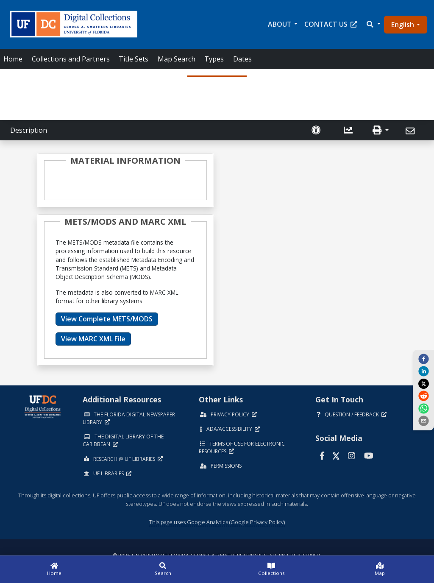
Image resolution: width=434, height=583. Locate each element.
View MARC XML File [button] (93, 338)
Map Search (176, 59)
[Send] (411, 131)
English (402, 24)
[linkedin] (423, 371)
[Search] (162, 569)
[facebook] (423, 358)
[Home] (54, 569)
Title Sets (133, 59)
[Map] (380, 569)
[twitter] (423, 383)
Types (214, 59)
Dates (242, 59)
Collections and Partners (71, 59)
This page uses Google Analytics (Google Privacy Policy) (217, 522)
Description (28, 130)
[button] (373, 24)
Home (12, 59)
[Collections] (271, 569)
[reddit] (423, 395)
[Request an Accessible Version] (317, 130)
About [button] (280, 24)
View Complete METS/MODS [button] (107, 319)
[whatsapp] (423, 407)
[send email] (423, 420)
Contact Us (330, 24)
